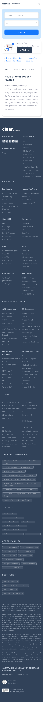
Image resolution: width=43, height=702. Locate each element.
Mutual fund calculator (10, 409)
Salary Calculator (28, 437)
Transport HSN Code (29, 284)
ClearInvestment (8, 200)
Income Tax (26, 197)
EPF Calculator (27, 441)
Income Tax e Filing (9, 193)
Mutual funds (7, 212)
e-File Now (24, 50)
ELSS (4, 368)
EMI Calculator (7, 405)
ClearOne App (27, 267)
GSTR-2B (5, 341)
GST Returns (7, 317)
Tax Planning (7, 197)
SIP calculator (7, 415)
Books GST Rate (28, 294)
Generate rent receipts (30, 412)
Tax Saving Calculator (30, 431)
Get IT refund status (29, 434)
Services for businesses (30, 263)
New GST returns (8, 233)
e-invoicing (6, 236)
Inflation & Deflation (29, 365)
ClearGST (25, 223)
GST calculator (8, 418)
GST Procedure (8, 320)
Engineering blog (29, 157)
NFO (4, 381)
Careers (26, 148)
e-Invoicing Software (29, 230)
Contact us (27, 144)
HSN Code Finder (28, 278)
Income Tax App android (31, 193)
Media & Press (28, 151)
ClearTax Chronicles (31, 167)
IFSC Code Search (29, 409)
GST (4, 223)
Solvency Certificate (29, 375)
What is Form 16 (27, 320)
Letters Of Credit (28, 387)
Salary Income (27, 323)
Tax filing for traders (9, 284)
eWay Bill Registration (30, 236)
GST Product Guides (31, 170)
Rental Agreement (29, 384)
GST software (7, 230)
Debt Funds (6, 377)
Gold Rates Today (9, 437)
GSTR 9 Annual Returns (11, 329)
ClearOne (25, 254)
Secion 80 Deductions (30, 200)
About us (26, 141)
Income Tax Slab (28, 313)
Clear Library (28, 161)
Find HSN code (27, 428)
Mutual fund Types (9, 364)
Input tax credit (8, 239)
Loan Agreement (28, 368)
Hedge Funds (7, 374)
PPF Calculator (27, 402)
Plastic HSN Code (28, 287)
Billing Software (27, 257)
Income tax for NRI (29, 203)
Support (5, 153)
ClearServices (7, 203)
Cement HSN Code (29, 281)
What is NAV (7, 387)
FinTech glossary (29, 164)
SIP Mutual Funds (8, 371)
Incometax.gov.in (28, 333)
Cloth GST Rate (28, 291)
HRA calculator (8, 428)
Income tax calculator (10, 402)
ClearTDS (25, 233)
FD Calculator (7, 434)
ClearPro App (7, 263)
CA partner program (10, 251)
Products (17, 4)
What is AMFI (7, 384)
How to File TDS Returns (31, 326)
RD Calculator (7, 431)
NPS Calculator (27, 421)
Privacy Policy (7, 674)
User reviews (28, 154)
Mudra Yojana (27, 362)
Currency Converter (9, 441)
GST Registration (8, 313)
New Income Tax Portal (30, 329)
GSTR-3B (5, 345)
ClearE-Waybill (27, 227)
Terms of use (22, 674)
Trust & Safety (28, 173)
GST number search (29, 405)
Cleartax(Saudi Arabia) (32, 177)
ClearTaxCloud (8, 260)
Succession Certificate (30, 371)
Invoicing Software (29, 260)
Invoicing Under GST (10, 338)
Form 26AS (26, 317)
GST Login (6, 227)
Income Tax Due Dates (30, 342)
